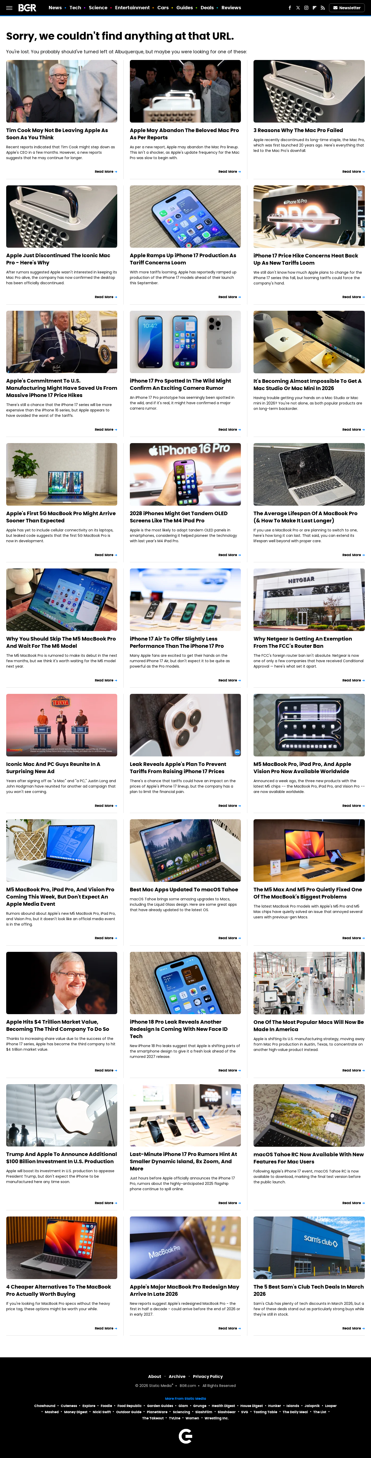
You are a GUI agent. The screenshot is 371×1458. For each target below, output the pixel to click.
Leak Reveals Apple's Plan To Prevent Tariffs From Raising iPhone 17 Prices (178, 768)
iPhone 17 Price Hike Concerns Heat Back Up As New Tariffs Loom (306, 259)
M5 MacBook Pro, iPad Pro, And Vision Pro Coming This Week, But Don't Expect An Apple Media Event (60, 896)
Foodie (106, 1406)
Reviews (231, 8)
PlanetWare (157, 1412)
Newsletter (347, 7)
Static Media (160, 1386)
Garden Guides (160, 1406)
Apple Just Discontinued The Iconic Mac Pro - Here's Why (58, 259)
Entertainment (132, 8)
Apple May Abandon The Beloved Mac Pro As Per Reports (184, 134)
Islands (292, 1406)
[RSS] (323, 8)
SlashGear (227, 1412)
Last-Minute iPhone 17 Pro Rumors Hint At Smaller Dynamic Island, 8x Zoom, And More (183, 1161)
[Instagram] (306, 8)
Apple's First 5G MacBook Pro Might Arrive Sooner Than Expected (61, 517)
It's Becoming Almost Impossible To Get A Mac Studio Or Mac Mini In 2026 (308, 385)
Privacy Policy (208, 1376)
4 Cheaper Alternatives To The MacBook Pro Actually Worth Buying (58, 1290)
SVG (244, 1412)
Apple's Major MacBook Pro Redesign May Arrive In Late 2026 (184, 1290)
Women (192, 1418)
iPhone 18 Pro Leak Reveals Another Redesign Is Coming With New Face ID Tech (179, 1029)
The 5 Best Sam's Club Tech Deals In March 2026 (309, 1290)
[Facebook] (290, 8)
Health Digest (223, 1406)
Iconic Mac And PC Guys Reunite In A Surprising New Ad (53, 768)
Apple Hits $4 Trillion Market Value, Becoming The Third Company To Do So (57, 1025)
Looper (331, 1406)
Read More (104, 171)
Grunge (199, 1406)
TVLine (174, 1418)
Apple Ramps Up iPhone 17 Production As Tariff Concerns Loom (183, 259)
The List (319, 1412)
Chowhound (44, 1406)
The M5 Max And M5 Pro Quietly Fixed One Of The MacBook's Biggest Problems (308, 893)
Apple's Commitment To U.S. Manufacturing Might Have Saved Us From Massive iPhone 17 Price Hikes (61, 388)
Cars (163, 8)
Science (98, 8)
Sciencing (181, 1412)
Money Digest (75, 1412)
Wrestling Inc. (217, 1418)
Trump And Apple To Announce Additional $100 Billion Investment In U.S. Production (61, 1158)
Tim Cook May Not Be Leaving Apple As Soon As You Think (57, 134)
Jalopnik (312, 1406)
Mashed (52, 1412)
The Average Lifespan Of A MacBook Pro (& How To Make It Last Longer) (306, 517)
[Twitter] (298, 8)
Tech (75, 8)
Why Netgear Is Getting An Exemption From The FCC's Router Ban (303, 642)
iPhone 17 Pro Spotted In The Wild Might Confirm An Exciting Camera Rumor (180, 384)
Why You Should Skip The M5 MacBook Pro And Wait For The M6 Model (61, 642)
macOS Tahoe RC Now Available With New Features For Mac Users (309, 1158)
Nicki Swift (102, 1412)
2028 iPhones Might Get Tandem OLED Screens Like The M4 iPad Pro (179, 517)
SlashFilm (203, 1412)
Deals (207, 8)
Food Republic (129, 1406)
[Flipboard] (315, 8)
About (154, 1376)
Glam (183, 1406)
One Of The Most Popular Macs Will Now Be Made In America (309, 1026)
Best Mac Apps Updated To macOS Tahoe (184, 889)
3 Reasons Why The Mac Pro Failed (298, 130)
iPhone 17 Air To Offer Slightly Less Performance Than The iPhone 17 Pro (177, 642)
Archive (177, 1376)
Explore (88, 1406)
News (55, 8)
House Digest (251, 1406)
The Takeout (153, 1418)
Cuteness (69, 1406)
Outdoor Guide (128, 1412)
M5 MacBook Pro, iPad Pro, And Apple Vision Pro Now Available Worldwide (302, 768)
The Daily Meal (295, 1412)
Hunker (274, 1406)
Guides (184, 8)
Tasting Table (265, 1412)
